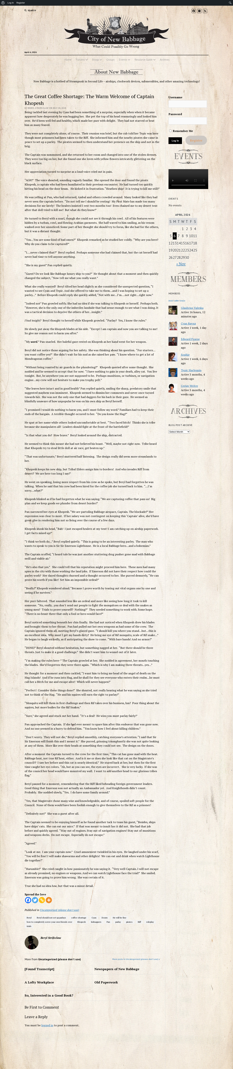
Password (175, 114)
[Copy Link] (42, 900)
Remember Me (181, 131)
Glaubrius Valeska (192, 308)
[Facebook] (28, 900)
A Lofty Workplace (39, 982)
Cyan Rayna (188, 323)
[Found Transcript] (39, 969)
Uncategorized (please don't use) (59, 910)
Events (123, 59)
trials (29, 926)
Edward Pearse (190, 339)
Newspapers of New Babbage (116, 969)
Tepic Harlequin (191, 370)
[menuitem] (3, 3)
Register (196, 140)
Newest (171, 300)
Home (68, 59)
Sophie (185, 355)
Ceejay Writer (189, 386)
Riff (139, 922)
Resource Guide (143, 59)
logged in (47, 1025)
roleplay (150, 922)
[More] (49, 900)
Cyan (94, 917)
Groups (110, 59)
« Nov (181, 263)
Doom (105, 917)
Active (176, 300)
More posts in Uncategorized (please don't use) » (136, 959)
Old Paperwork (106, 982)
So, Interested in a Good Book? (49, 995)
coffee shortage (78, 917)
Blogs (95, 59)
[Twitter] (35, 900)
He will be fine (119, 917)
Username (175, 97)
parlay (118, 922)
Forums (80, 59)
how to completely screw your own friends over (49, 922)
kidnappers (96, 922)
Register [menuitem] (20, 2)
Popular (182, 300)
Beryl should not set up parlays (51, 917)
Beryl (29, 917)
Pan (108, 922)
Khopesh (81, 922)
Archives (165, 59)
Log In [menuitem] (10, 2)
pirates (129, 922)
